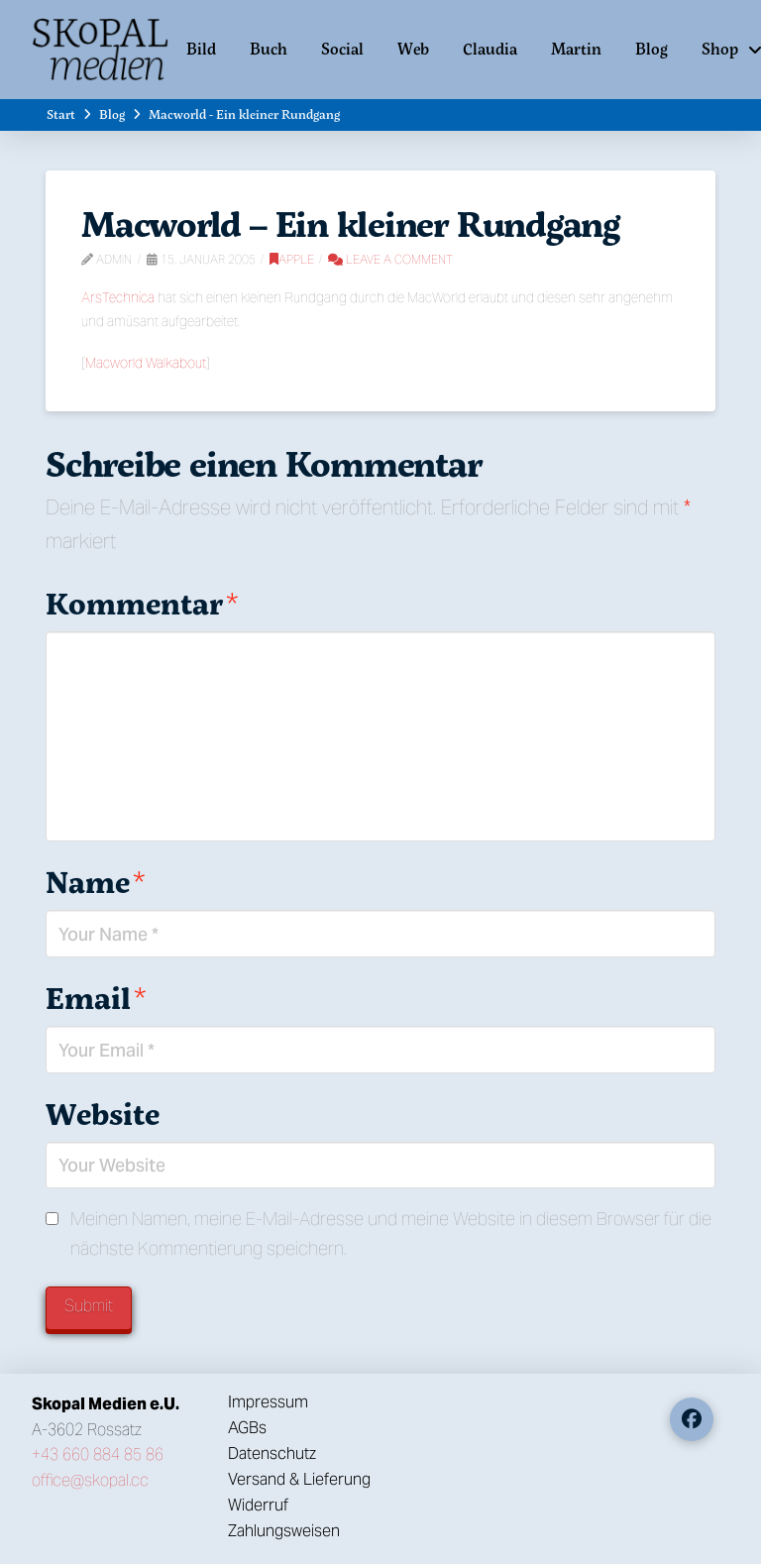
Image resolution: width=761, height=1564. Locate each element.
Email (96, 997)
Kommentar (142, 603)
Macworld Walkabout (145, 363)
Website (103, 1113)
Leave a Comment (390, 259)
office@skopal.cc (90, 1480)
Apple (292, 259)
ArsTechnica (118, 297)
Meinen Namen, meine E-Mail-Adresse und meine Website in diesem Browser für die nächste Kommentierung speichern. (390, 1233)
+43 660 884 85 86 (97, 1454)
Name (95, 881)
